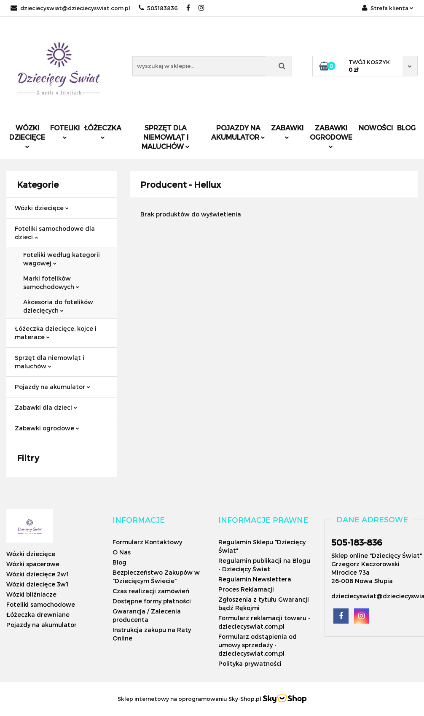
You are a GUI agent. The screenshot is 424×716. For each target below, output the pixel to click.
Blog (406, 128)
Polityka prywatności (250, 663)
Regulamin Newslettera (254, 579)
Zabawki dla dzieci (46, 407)
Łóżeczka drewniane (38, 614)
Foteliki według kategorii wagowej (61, 259)
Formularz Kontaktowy (147, 542)
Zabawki (287, 131)
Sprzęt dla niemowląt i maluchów (166, 137)
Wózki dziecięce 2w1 (37, 574)
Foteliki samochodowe (40, 604)
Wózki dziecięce (27, 136)
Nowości (376, 128)
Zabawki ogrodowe (331, 136)
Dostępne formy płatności (152, 601)
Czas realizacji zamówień (151, 590)
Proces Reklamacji (246, 589)
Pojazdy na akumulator (238, 132)
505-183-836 (356, 542)
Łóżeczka (102, 131)
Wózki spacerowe (32, 563)
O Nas (122, 552)
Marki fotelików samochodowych (51, 282)
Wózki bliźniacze (31, 594)
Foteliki (65, 131)
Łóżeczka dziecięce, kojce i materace (56, 332)
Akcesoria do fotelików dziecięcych (58, 306)
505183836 (158, 8)
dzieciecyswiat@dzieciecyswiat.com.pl (70, 8)
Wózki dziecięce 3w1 (37, 584)
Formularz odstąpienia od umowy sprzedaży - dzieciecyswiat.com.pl (257, 645)
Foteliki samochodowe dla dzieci (55, 232)
